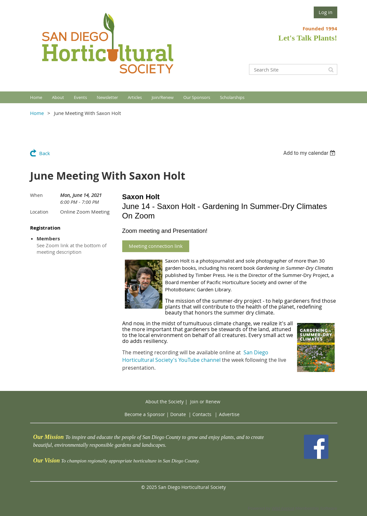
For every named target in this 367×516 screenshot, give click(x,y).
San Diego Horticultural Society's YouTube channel (195, 356)
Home (37, 113)
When (36, 195)
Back (44, 153)
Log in (325, 12)
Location (39, 212)
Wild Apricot (283, 508)
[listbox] (310, 153)
